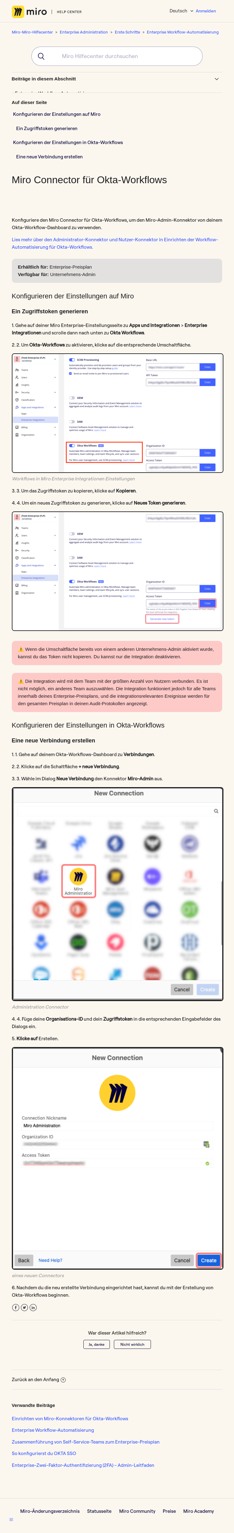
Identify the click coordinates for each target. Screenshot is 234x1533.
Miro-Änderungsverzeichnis (50, 1511)
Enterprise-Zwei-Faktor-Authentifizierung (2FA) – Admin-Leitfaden (83, 1465)
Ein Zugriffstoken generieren (46, 128)
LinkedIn (33, 1308)
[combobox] (117, 56)
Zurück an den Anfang (39, 1379)
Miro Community (137, 1511)
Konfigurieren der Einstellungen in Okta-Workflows (68, 142)
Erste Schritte (127, 31)
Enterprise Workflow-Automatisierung (183, 31)
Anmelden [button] (206, 11)
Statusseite (99, 1511)
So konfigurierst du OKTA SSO (44, 1453)
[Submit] (39, 56)
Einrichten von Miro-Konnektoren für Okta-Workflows (70, 1419)
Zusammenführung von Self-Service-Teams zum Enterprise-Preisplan (86, 1442)
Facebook (16, 1308)
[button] (11, 1519)
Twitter (24, 1308)
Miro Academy (198, 1511)
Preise (169, 1511)
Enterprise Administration (84, 31)
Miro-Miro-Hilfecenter (32, 31)
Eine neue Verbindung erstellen (49, 157)
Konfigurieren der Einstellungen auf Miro (57, 114)
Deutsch (179, 11)
